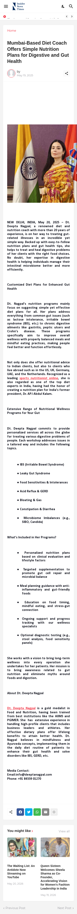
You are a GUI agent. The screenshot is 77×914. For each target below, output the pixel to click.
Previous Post (15, 908)
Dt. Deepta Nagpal (21, 708)
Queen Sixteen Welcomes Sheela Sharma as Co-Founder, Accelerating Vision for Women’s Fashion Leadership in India (55, 877)
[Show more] (54, 812)
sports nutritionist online (39, 378)
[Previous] (67, 16)
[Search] (71, 6)
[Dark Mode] (63, 6)
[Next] (72, 16)
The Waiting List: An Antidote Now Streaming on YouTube (21, 871)
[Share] (66, 73)
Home (11, 30)
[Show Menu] (5, 6)
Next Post (64, 908)
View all (64, 831)
